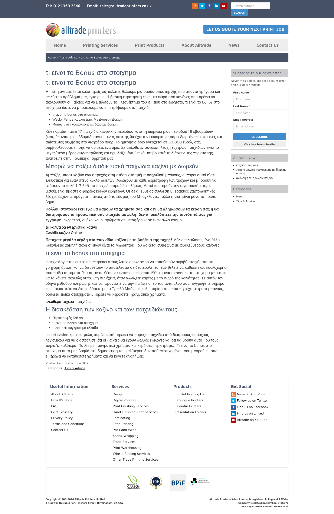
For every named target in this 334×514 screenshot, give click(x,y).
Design (118, 394)
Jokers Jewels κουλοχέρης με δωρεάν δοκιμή (261, 171)
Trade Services (124, 442)
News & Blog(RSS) (251, 394)
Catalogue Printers (188, 400)
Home (60, 45)
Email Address (244, 119)
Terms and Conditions (68, 424)
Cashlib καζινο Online (64, 232)
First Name (242, 92)
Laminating (121, 418)
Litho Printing (123, 424)
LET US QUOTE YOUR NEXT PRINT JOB (246, 29)
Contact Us (267, 45)
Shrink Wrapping (126, 436)
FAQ (54, 406)
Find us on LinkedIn (251, 413)
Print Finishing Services (131, 406)
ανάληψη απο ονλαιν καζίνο (254, 178)
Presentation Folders (190, 412)
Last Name (241, 106)
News (233, 45)
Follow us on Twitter (252, 400)
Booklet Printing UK (189, 394)
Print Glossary (62, 412)
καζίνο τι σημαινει (247, 165)
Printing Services (100, 45)
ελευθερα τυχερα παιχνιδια (68, 301)
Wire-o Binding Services (131, 454)
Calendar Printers (187, 406)
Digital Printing (124, 400)
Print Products (149, 45)
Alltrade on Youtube (252, 420)
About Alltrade (196, 45)
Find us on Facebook (252, 407)
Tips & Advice (68, 57)
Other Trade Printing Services (135, 459)
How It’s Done (61, 400)
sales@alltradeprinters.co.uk (125, 6)
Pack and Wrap (125, 430)
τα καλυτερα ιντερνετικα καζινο (71, 227)
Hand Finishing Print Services (135, 412)
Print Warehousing (127, 448)
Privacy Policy (62, 418)
